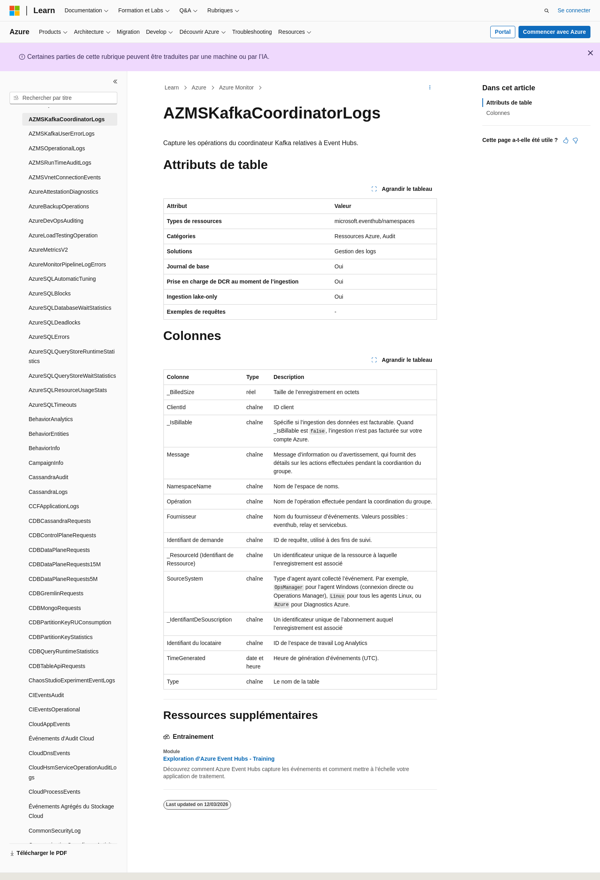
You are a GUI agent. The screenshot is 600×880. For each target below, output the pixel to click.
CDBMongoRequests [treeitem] (55, 608)
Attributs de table (509, 102)
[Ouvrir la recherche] (547, 11)
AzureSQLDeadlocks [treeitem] (54, 322)
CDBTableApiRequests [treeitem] (57, 666)
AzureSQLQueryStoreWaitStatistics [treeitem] (72, 376)
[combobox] (63, 98)
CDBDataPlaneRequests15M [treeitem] (65, 564)
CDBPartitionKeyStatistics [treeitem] (61, 637)
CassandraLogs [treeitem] (48, 492)
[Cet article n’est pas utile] (575, 140)
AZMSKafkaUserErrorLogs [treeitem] (62, 133)
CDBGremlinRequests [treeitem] (56, 593)
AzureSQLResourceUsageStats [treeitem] (68, 390)
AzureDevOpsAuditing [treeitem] (56, 221)
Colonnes (498, 113)
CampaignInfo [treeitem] (46, 463)
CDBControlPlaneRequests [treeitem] (62, 535)
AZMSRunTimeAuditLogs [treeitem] (60, 162)
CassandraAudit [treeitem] (48, 477)
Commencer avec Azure (554, 32)
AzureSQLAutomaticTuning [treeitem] (62, 279)
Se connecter (574, 10)
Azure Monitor (236, 87)
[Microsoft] (15, 11)
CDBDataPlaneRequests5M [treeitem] (63, 579)
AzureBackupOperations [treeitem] (59, 206)
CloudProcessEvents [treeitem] (54, 792)
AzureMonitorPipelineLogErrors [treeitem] (67, 264)
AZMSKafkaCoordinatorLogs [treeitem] (67, 119)
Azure (199, 87)
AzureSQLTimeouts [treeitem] (53, 405)
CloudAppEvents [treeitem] (49, 724)
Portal (503, 32)
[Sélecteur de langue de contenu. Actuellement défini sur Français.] (29, 867)
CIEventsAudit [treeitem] (46, 695)
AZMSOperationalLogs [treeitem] (57, 148)
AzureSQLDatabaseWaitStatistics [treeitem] (70, 308)
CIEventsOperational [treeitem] (54, 709)
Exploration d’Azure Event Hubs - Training (219, 759)
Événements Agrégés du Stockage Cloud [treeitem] (71, 811)
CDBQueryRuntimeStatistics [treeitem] (64, 651)
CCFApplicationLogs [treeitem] (54, 506)
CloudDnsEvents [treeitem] (49, 753)
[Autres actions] (430, 88)
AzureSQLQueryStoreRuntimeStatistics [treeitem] (72, 356)
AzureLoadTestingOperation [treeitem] (63, 235)
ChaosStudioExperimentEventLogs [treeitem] (72, 680)
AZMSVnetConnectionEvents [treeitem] (65, 177)
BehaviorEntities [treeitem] (49, 434)
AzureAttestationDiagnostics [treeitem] (63, 191)
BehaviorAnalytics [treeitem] (51, 419)
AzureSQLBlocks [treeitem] (50, 293)
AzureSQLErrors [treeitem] (49, 337)
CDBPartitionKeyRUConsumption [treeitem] (70, 622)
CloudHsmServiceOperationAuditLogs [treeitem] (73, 772)
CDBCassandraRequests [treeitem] (60, 521)
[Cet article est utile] (566, 140)
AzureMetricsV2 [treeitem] (48, 250)
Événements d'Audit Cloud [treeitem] (61, 738)
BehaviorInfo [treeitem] (44, 448)
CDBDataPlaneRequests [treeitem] (59, 550)
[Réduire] (115, 81)
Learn (172, 87)
